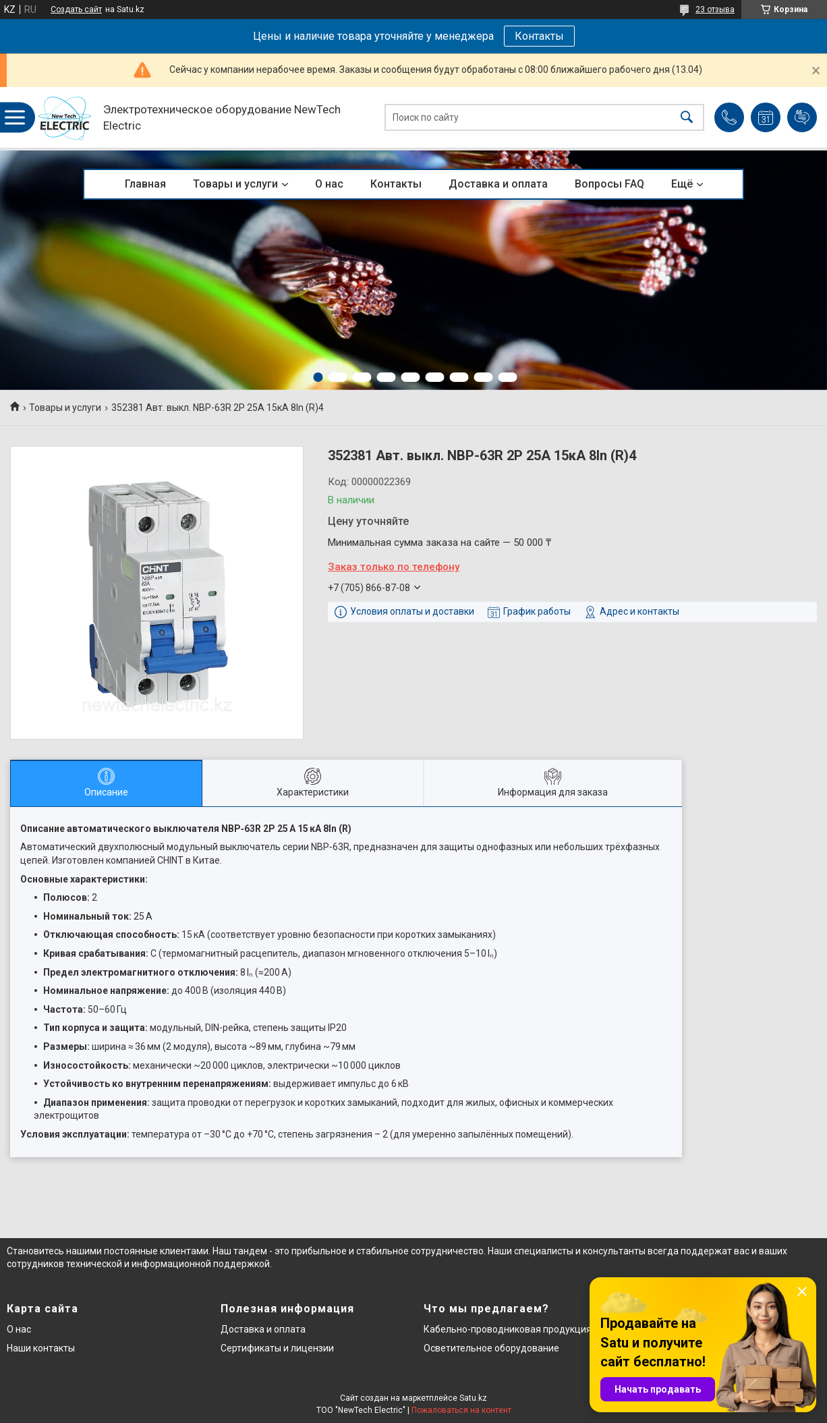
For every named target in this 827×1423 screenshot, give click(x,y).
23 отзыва (715, 9)
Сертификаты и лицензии (277, 1348)
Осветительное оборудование (491, 1348)
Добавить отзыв (802, 117)
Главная (145, 183)
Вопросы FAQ (609, 183)
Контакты (539, 36)
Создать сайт (76, 9)
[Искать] (687, 117)
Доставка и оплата (498, 183)
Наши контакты (41, 1348)
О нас (329, 183)
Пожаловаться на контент (461, 1410)
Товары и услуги (235, 183)
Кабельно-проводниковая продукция (508, 1329)
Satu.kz (473, 1398)
